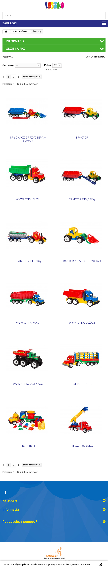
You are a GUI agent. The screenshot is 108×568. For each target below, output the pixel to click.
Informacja (15, 41)
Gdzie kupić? (15, 49)
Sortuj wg (8, 65)
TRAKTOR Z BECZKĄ (28, 261)
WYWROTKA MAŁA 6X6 (28, 384)
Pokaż (47, 65)
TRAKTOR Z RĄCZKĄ (82, 199)
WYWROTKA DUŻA (28, 199)
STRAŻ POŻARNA (82, 446)
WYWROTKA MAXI (28, 322)
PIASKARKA (28, 446)
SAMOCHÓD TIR (81, 384)
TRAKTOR (82, 137)
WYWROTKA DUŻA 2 (82, 322)
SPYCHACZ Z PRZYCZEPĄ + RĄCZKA (28, 139)
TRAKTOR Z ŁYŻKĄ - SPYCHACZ (81, 261)
